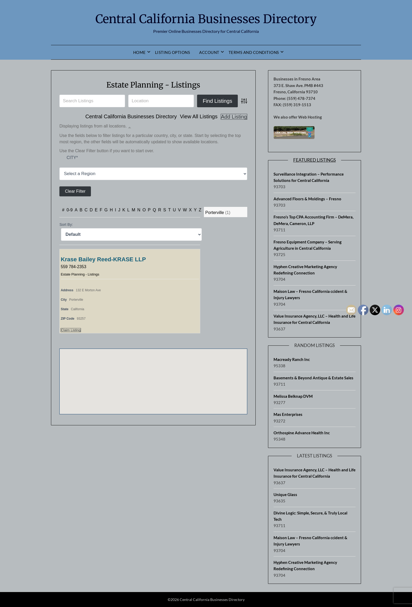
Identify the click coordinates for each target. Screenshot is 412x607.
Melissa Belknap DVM (293, 396)
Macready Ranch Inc (292, 359)
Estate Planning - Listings (153, 85)
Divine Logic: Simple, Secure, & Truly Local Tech (310, 516)
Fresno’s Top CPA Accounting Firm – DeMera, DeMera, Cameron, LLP (313, 220)
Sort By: (66, 224)
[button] (153, 376)
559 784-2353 (74, 266)
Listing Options (172, 52)
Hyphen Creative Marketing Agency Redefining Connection (305, 269)
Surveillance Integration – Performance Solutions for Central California (309, 177)
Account (209, 52)
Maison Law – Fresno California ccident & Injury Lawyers (310, 294)
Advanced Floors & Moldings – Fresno (307, 198)
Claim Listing (70, 330)
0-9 (69, 210)
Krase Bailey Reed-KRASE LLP (103, 259)
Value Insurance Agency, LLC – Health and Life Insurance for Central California (315, 319)
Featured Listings (314, 160)
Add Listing (234, 117)
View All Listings (199, 117)
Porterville (214, 212)
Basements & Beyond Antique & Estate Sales (313, 377)
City (72, 158)
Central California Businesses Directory (206, 19)
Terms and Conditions (254, 52)
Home (139, 52)
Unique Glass (285, 494)
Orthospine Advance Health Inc (302, 432)
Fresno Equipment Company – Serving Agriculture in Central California (308, 245)
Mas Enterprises (288, 414)
